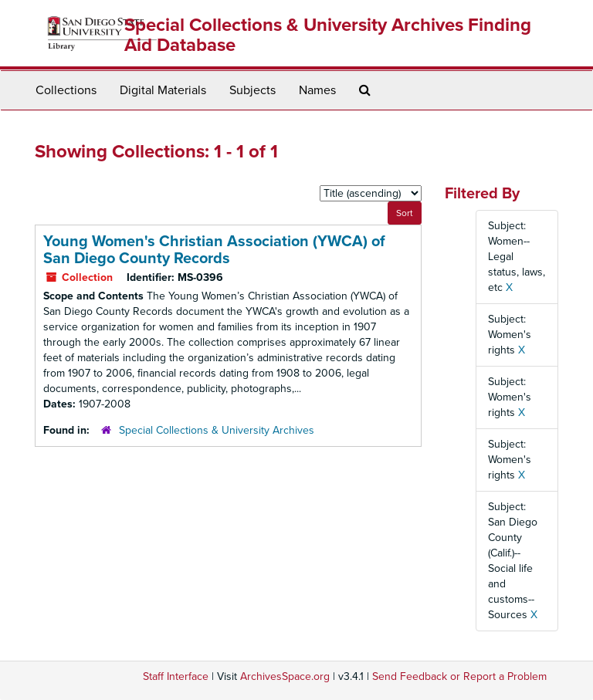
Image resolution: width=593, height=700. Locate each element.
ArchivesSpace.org (285, 676)
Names (317, 90)
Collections (66, 90)
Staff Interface (175, 676)
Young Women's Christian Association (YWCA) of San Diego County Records (214, 250)
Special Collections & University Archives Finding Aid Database (327, 35)
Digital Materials (163, 90)
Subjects (252, 90)
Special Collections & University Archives (216, 430)
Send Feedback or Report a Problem (459, 676)
